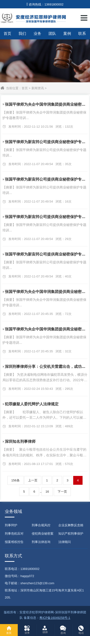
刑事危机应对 (14, 533)
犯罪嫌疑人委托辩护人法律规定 (32, 404)
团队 (52, 33)
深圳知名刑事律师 (20, 441)
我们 (22, 33)
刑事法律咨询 (41, 542)
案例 (67, 33)
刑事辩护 (11, 525)
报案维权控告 (14, 542)
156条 (15, 480)
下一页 (62, 491)
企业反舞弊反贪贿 (70, 525)
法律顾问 (64, 542)
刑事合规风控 (41, 525)
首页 (7, 33)
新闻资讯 (37, 88)
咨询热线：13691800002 (45, 4)
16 (47, 491)
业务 (37, 33)
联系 (82, 33)
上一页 (32, 480)
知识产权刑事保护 (70, 533)
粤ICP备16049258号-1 (54, 618)
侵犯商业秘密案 (43, 533)
